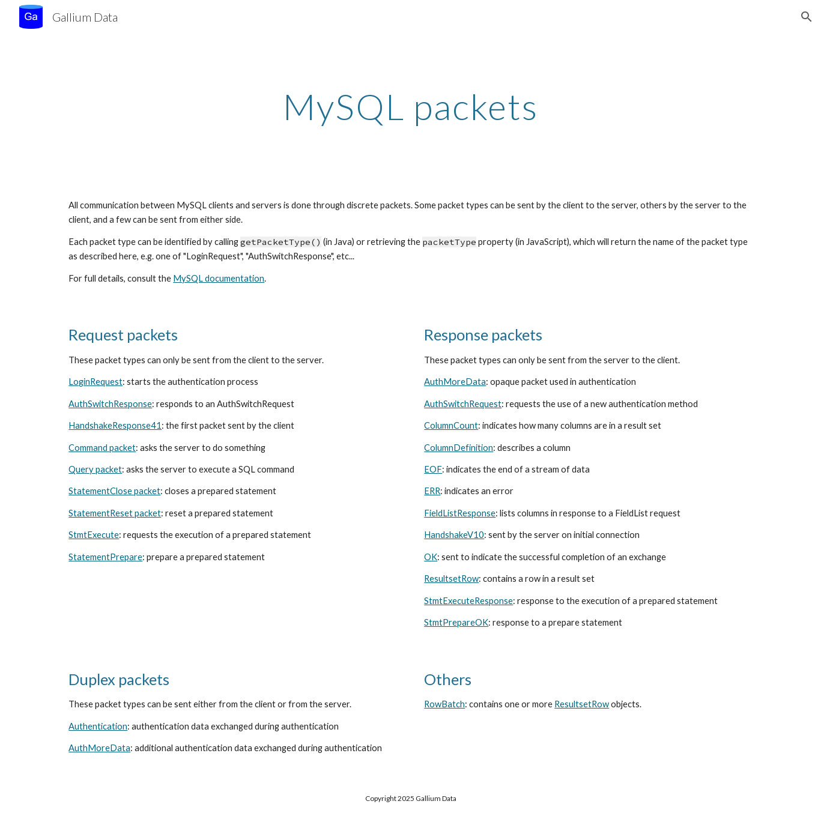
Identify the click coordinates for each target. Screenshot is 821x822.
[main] (411, 106)
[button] (806, 16)
